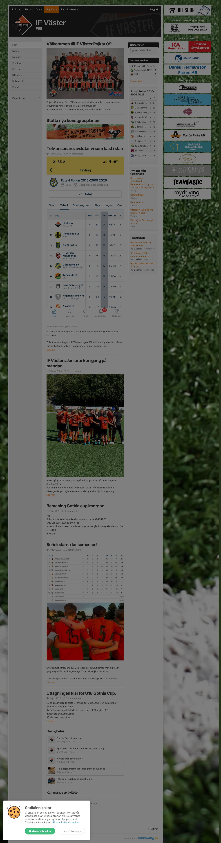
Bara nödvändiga (71, 831)
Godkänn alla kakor (40, 831)
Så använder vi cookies (66, 822)
